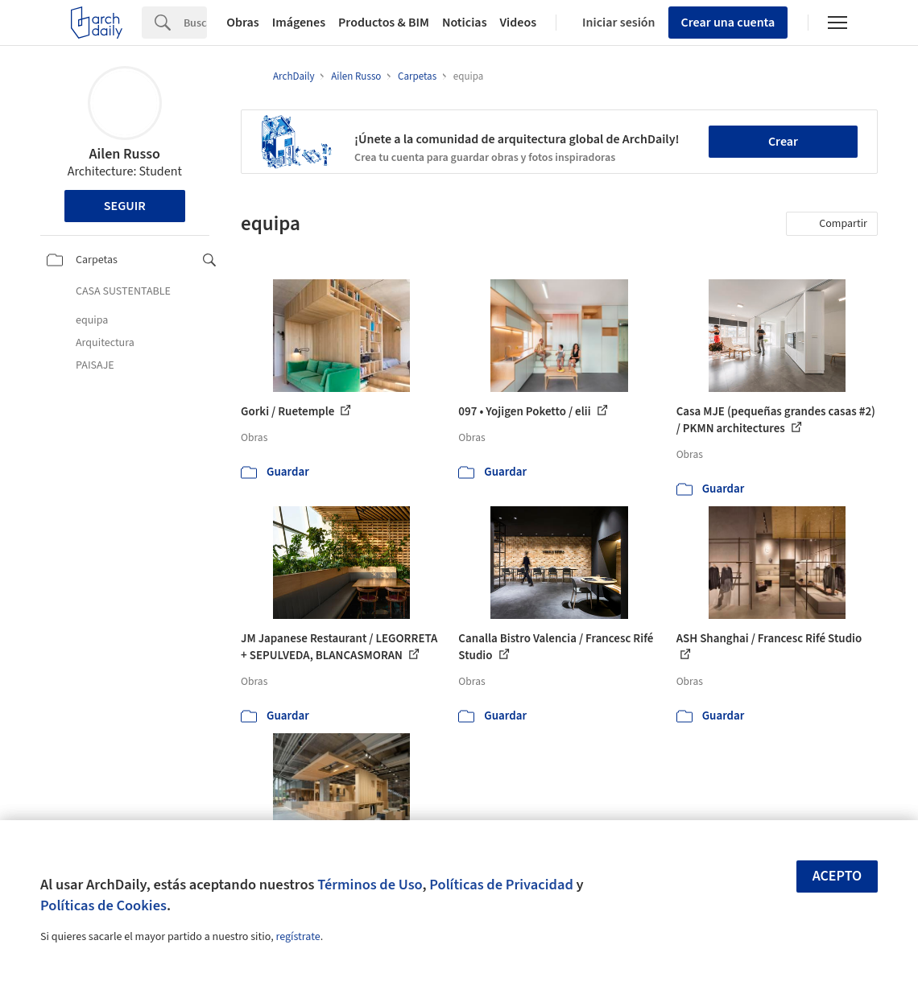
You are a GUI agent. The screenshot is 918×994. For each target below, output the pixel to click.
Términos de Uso (369, 884)
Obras (242, 22)
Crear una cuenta (728, 22)
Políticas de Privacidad (501, 884)
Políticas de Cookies (103, 905)
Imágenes (298, 22)
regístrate (297, 937)
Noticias (464, 22)
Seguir (125, 206)
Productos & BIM (383, 22)
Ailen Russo (125, 154)
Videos (518, 22)
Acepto (837, 876)
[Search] (195, 22)
